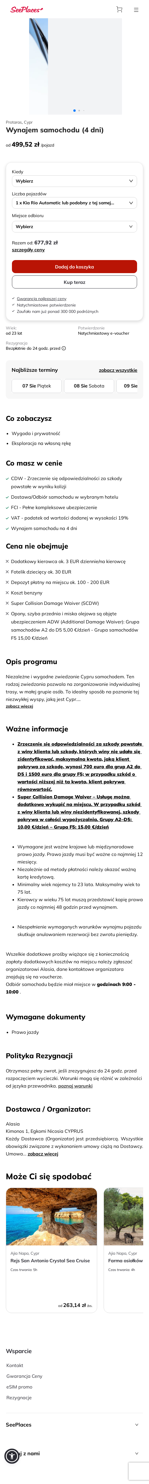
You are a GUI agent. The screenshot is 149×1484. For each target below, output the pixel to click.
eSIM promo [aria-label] (19, 1387)
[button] (74, 1424)
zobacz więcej (19, 706)
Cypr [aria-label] (28, 122)
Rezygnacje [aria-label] (19, 1397)
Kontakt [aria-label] (14, 1365)
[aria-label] (26, 9)
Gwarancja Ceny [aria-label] (24, 1376)
